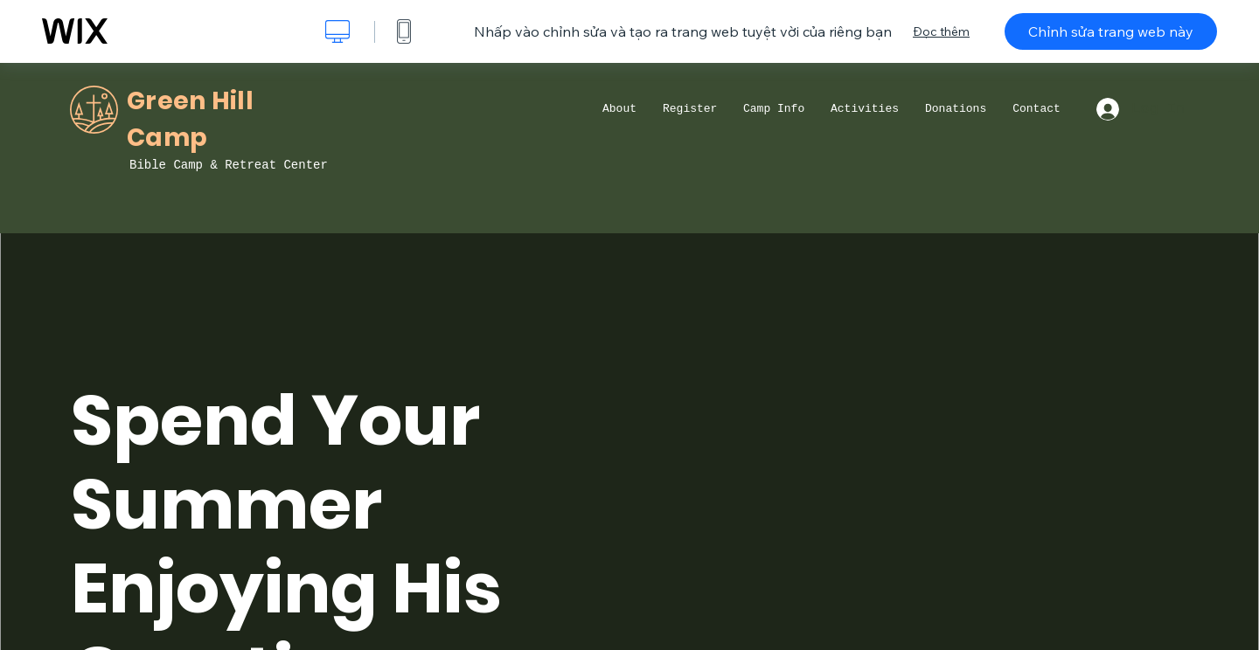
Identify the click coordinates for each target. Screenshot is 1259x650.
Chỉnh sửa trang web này (1110, 31)
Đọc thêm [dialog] (941, 31)
